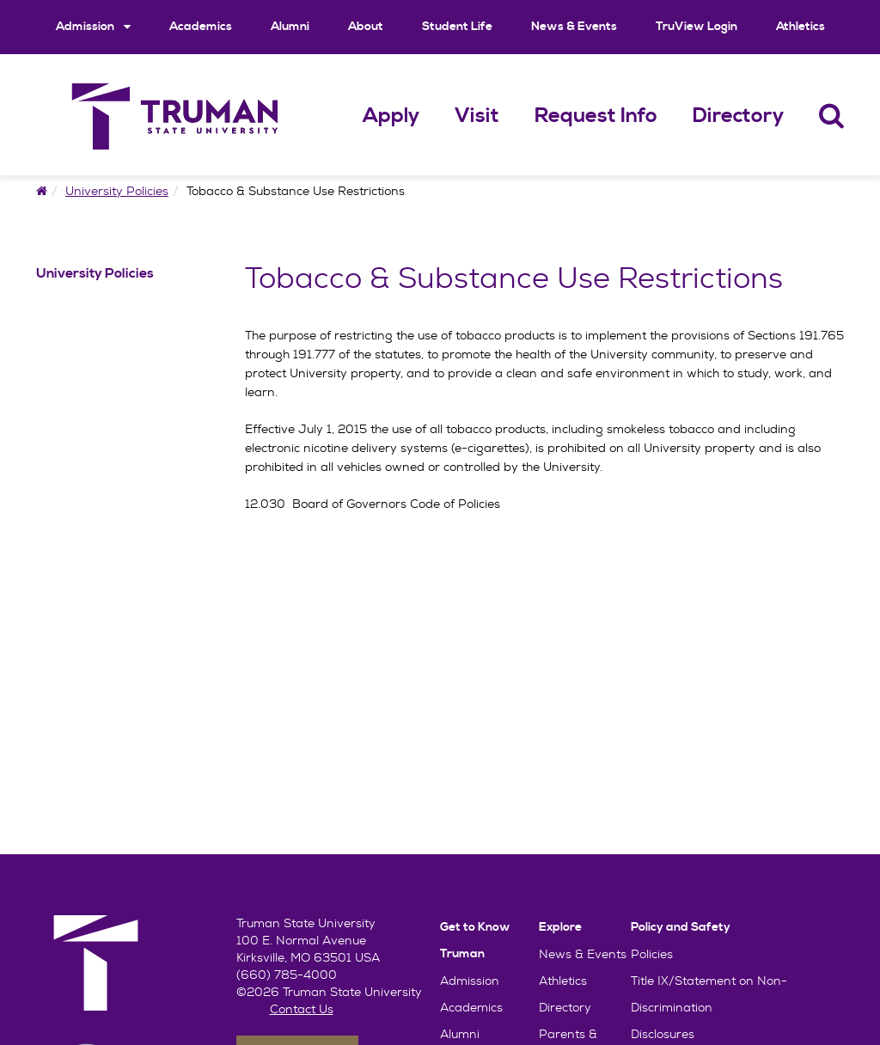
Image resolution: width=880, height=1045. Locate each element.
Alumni (290, 26)
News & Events (574, 26)
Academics (200, 26)
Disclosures (662, 1034)
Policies (652, 954)
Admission (93, 26)
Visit (477, 116)
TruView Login (696, 26)
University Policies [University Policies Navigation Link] (95, 273)
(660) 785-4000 (286, 974)
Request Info (596, 116)
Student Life (457, 26)
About (365, 26)
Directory (738, 116)
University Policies (116, 191)
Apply (391, 116)
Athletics (800, 26)
